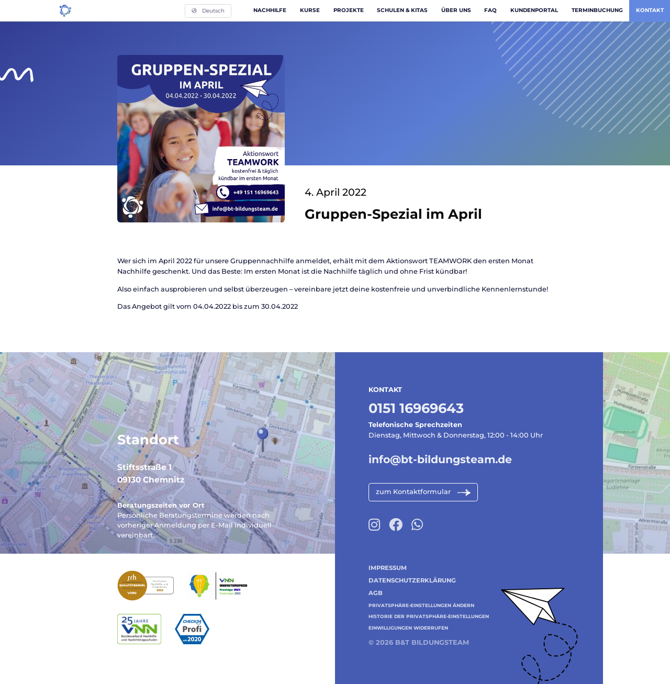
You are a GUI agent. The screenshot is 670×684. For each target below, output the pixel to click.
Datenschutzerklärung (412, 580)
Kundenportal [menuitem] (534, 10)
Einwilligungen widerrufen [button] (408, 628)
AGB (375, 593)
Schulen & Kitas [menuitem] (402, 10)
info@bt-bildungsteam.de (440, 459)
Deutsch (208, 10)
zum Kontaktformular (413, 492)
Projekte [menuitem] (348, 10)
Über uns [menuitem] (456, 10)
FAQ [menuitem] (490, 10)
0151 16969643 (416, 408)
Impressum (387, 567)
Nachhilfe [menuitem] (269, 10)
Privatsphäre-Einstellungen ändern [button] (421, 605)
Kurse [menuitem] (310, 10)
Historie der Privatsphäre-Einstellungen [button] (428, 616)
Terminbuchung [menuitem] (597, 10)
